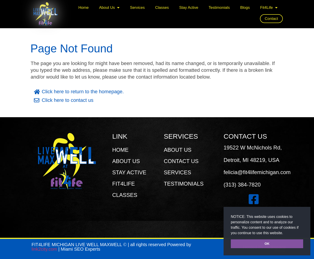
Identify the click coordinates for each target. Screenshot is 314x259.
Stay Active (188, 7)
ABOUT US (126, 161)
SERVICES (177, 172)
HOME (120, 150)
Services (137, 7)
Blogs (245, 7)
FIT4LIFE (123, 184)
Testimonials (219, 7)
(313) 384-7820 (242, 185)
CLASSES (124, 195)
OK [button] (266, 243)
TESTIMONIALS (184, 184)
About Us (109, 7)
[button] (285, 233)
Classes (162, 7)
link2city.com (45, 249)
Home (83, 7)
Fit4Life (269, 7)
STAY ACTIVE (129, 172)
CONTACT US (181, 161)
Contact (271, 18)
